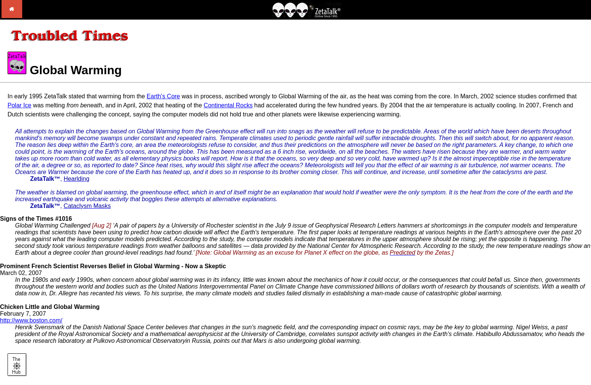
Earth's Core (163, 96)
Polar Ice (19, 105)
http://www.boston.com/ (31, 320)
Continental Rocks (228, 105)
